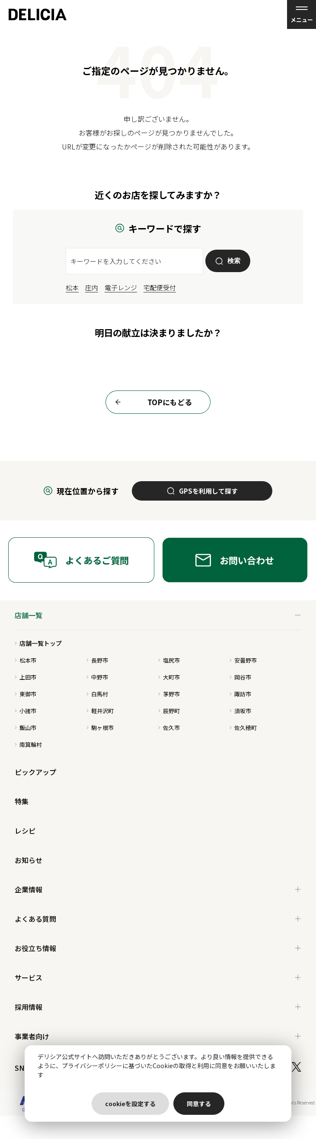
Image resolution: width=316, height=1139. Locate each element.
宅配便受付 (160, 287)
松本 (72, 287)
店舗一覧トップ (38, 643)
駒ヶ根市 (100, 727)
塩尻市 (169, 660)
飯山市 (25, 727)
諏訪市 (240, 694)
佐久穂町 (243, 727)
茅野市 (169, 694)
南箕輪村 (28, 744)
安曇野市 (243, 660)
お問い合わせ (234, 560)
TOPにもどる (151, 402)
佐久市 (169, 727)
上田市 (25, 677)
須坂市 (240, 711)
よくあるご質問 (81, 560)
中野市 (97, 677)
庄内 (91, 287)
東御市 (25, 694)
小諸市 (25, 711)
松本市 (25, 660)
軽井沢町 (100, 711)
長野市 (97, 660)
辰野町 (169, 711)
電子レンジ (121, 287)
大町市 (169, 677)
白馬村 (97, 694)
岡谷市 (240, 677)
